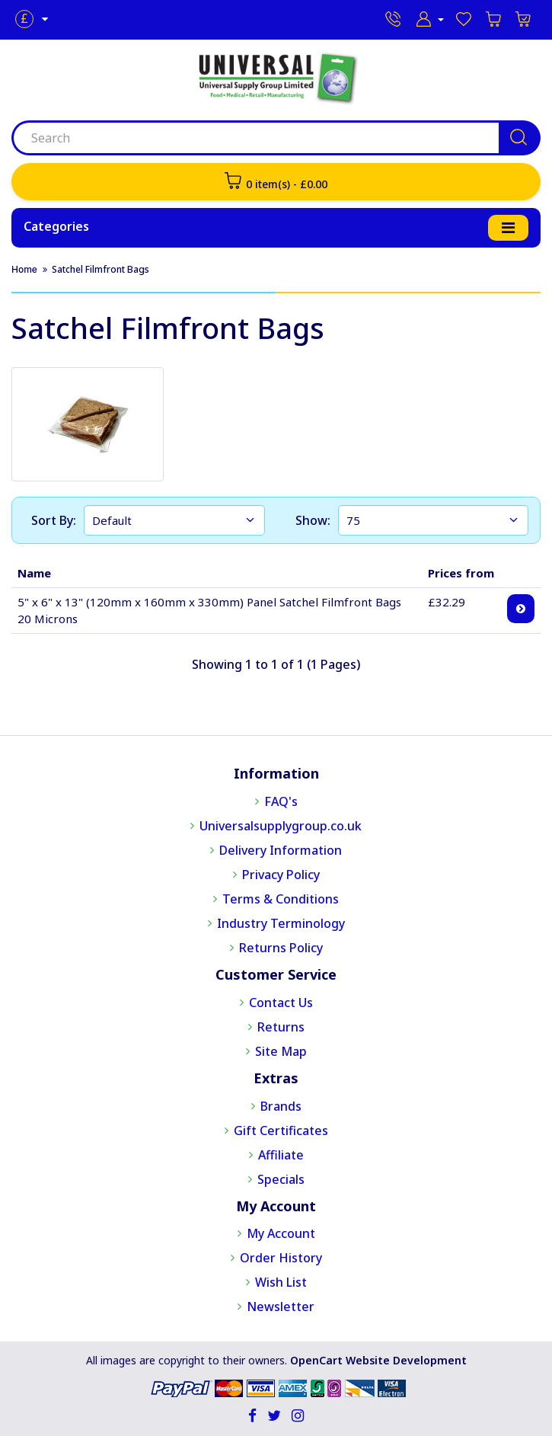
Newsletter (280, 1306)
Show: (312, 520)
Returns (281, 1027)
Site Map (281, 1051)
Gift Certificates (281, 1130)
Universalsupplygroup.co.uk (280, 825)
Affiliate (281, 1155)
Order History (281, 1257)
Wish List (281, 1282)
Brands (281, 1106)
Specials (281, 1179)
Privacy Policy (281, 874)
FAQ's (281, 801)
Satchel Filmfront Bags (100, 269)
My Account (281, 1233)
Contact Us (281, 1002)
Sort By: (53, 520)
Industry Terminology (281, 923)
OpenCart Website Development (378, 1360)
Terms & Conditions (280, 899)
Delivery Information (280, 850)
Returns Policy (281, 947)
